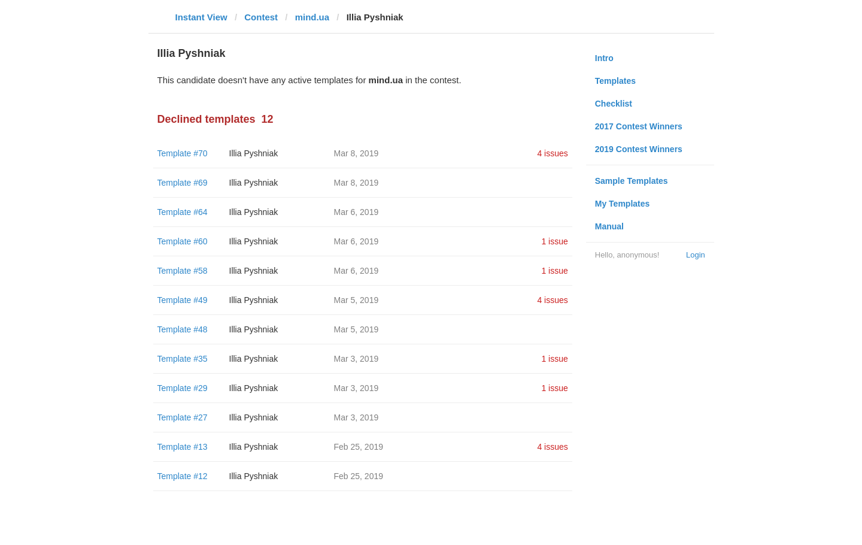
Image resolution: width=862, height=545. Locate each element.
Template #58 (182, 270)
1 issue (554, 241)
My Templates (622, 203)
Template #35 (182, 359)
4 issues (552, 153)
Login (695, 254)
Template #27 (182, 417)
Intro (604, 58)
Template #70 (182, 153)
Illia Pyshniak (253, 153)
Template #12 (182, 476)
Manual (609, 226)
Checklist (613, 103)
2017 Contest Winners (638, 126)
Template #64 (182, 212)
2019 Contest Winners (638, 149)
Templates (615, 81)
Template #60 (182, 241)
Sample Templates (631, 181)
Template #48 (182, 329)
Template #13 (182, 447)
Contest (261, 17)
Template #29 (182, 388)
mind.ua (312, 17)
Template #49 (182, 300)
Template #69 (182, 182)
